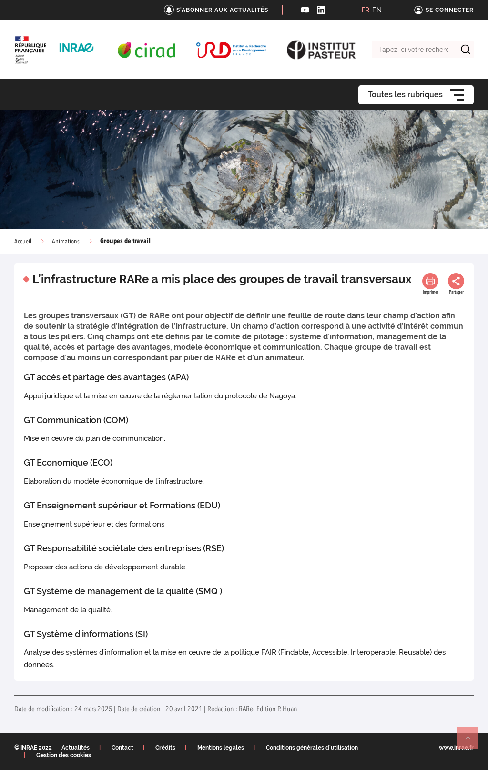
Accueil (22, 241)
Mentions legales (220, 747)
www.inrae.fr (456, 747)
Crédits (165, 747)
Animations (66, 241)
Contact (122, 747)
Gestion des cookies (63, 755)
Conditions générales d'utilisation (312, 747)
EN (377, 10)
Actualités (75, 747)
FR (365, 10)
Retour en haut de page (471, 742)
